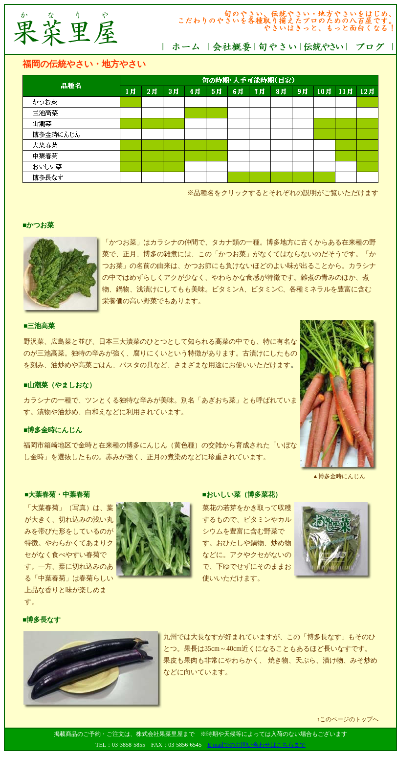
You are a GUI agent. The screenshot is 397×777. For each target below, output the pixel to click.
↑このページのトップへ (347, 719)
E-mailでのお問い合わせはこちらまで (256, 744)
